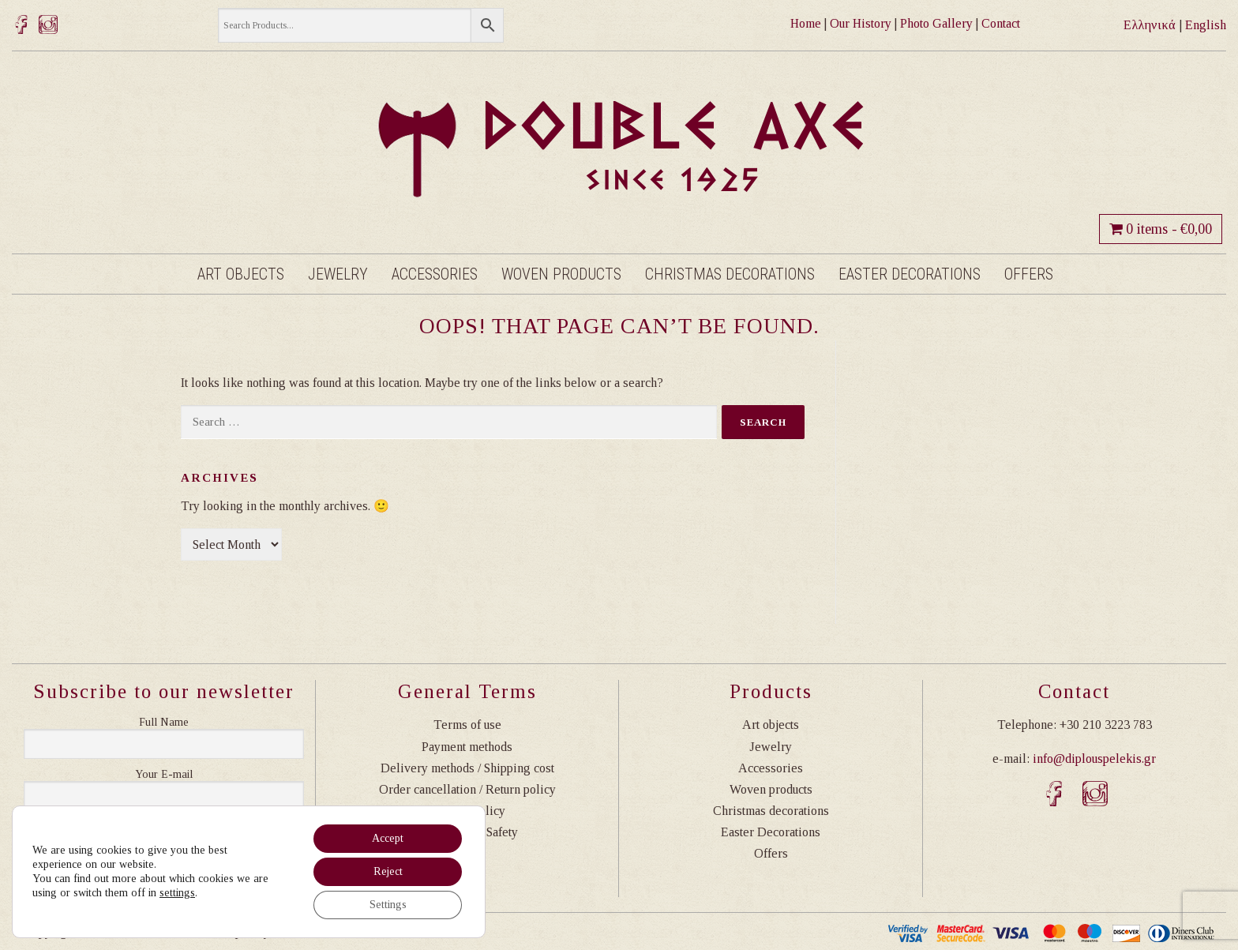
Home (805, 23)
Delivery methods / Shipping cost (467, 768)
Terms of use (467, 724)
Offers (1028, 274)
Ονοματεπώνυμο (164, 722)
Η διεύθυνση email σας (164, 774)
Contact (1000, 23)
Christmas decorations (730, 274)
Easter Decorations (909, 274)
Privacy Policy (467, 810)
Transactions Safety (467, 832)
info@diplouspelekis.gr (1094, 758)
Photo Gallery (936, 23)
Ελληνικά (1150, 25)
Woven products (561, 274)
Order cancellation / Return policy (467, 789)
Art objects (240, 274)
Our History (860, 23)
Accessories (435, 274)
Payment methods (467, 746)
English (1205, 25)
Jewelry (338, 274)
